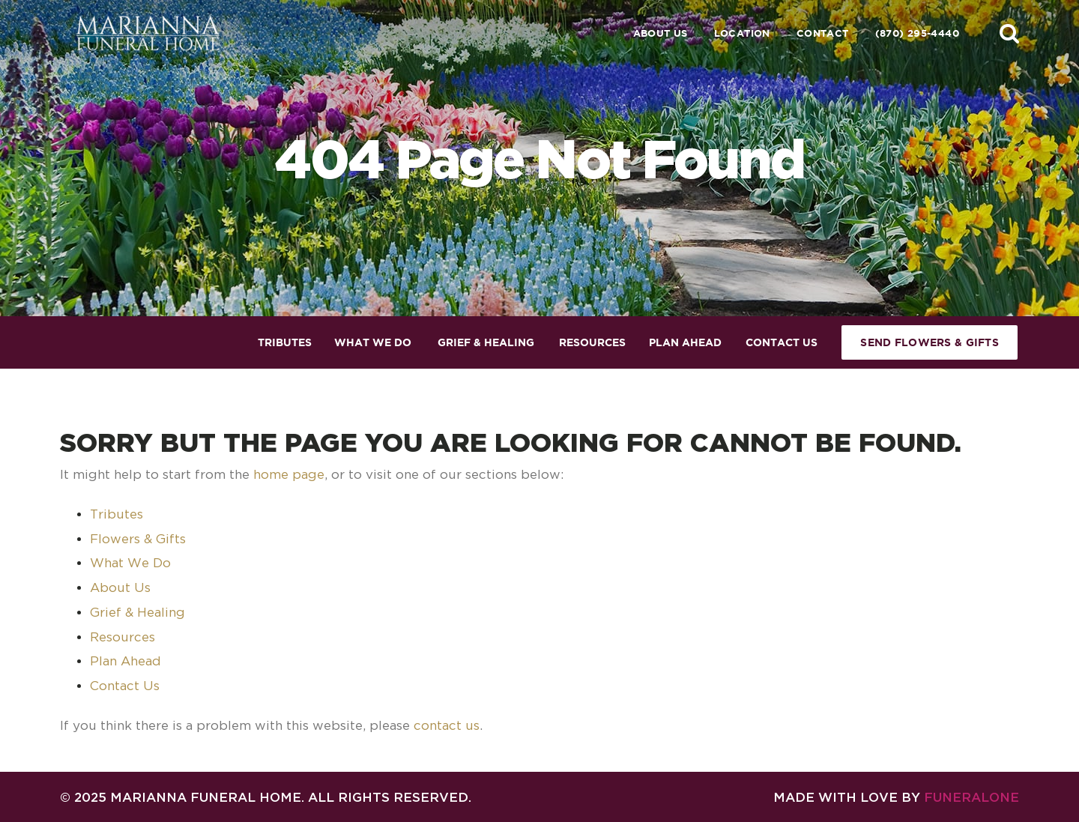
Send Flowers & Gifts (929, 342)
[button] (1009, 32)
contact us (447, 725)
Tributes (116, 514)
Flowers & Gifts (138, 539)
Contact (823, 33)
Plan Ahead (125, 661)
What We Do (130, 562)
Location (742, 33)
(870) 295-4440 (917, 33)
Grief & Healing (137, 612)
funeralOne (971, 797)
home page (288, 474)
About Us (660, 33)
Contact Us (125, 685)
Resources (122, 637)
